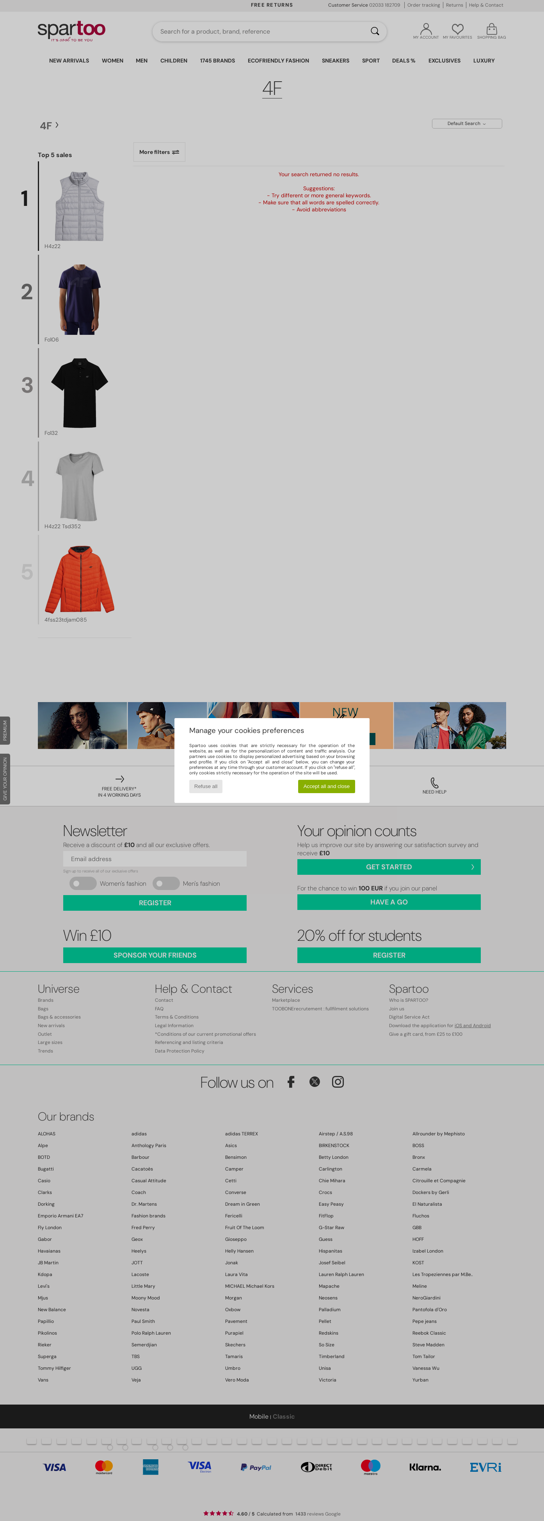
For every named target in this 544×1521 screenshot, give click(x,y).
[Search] (375, 31)
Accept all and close (327, 786)
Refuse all (205, 786)
